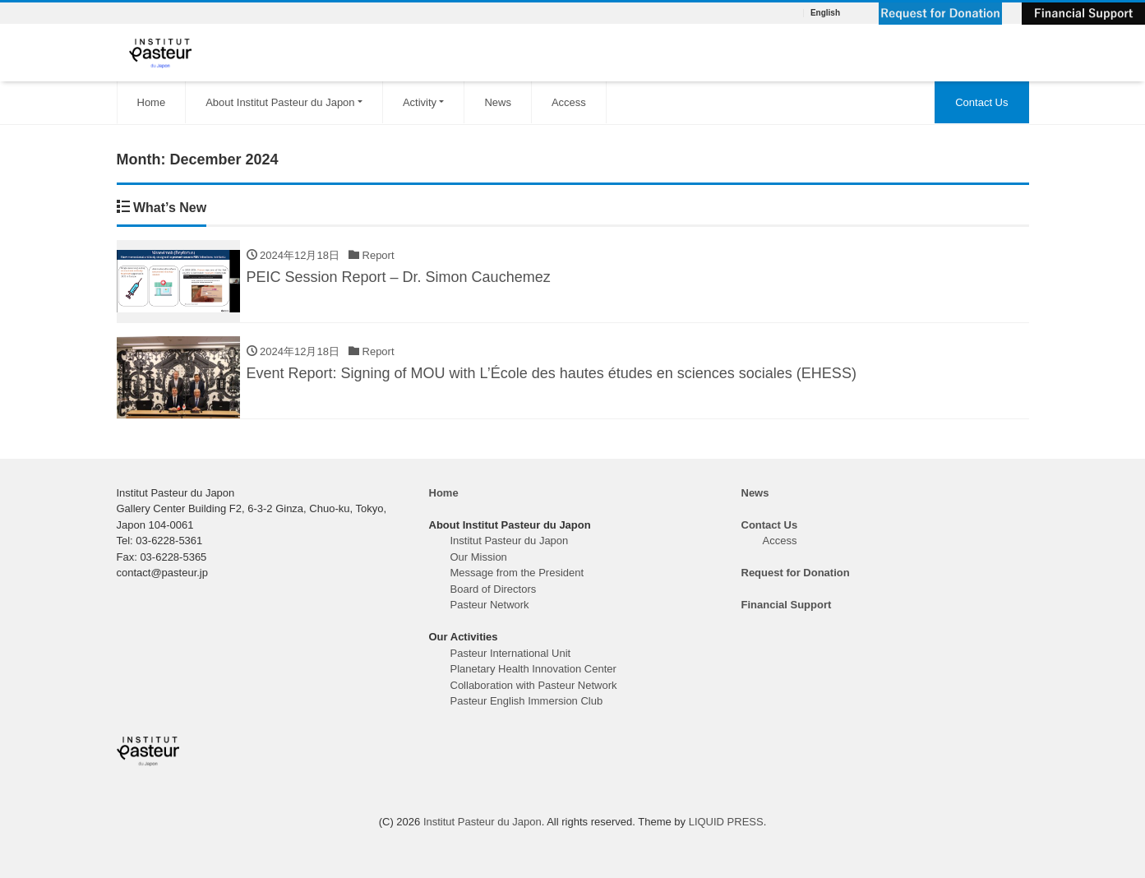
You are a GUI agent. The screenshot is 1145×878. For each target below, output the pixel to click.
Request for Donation (795, 572)
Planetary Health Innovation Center (533, 669)
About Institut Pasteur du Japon (279, 102)
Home (151, 102)
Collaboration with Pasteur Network (533, 685)
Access (569, 102)
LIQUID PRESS (726, 822)
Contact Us (981, 102)
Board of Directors (493, 589)
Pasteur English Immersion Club (526, 701)
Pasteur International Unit (510, 653)
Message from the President (517, 572)
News (497, 102)
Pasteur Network (489, 604)
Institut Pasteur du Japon (509, 540)
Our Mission (478, 557)
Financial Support (786, 604)
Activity (419, 102)
